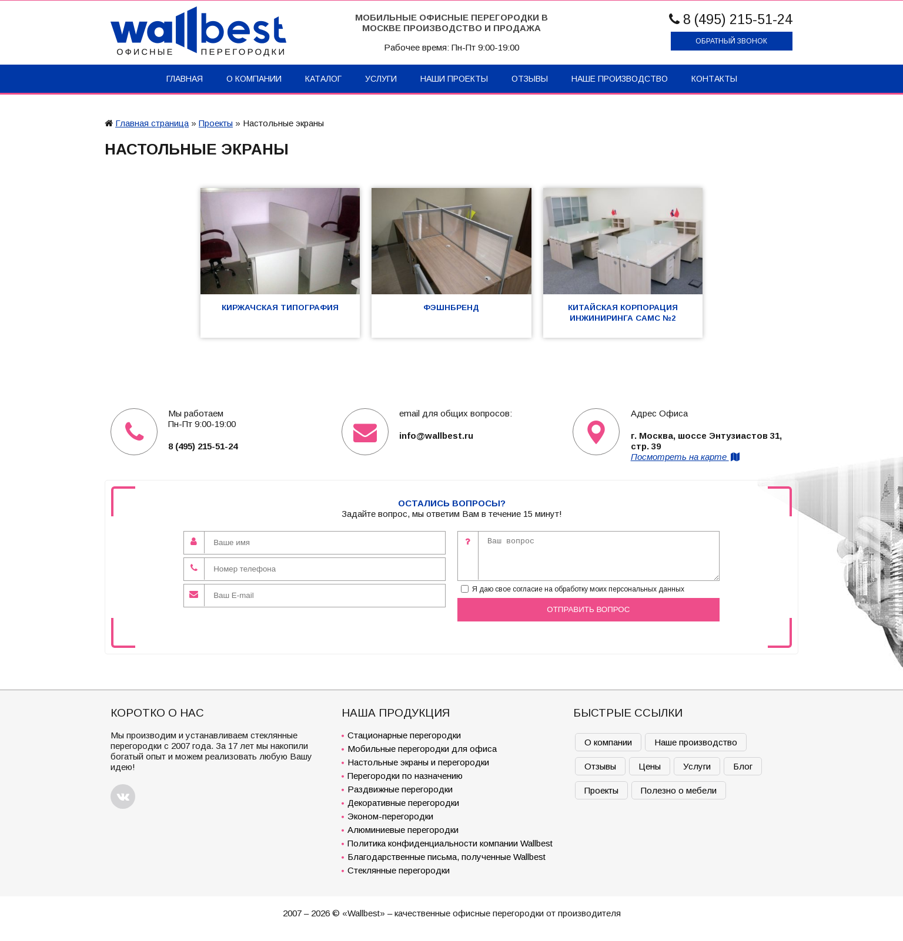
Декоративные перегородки (403, 803)
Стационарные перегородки (404, 735)
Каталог (323, 78)
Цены (649, 766)
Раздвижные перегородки (400, 789)
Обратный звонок (731, 41)
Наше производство (619, 78)
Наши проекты (454, 78)
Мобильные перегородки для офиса (422, 749)
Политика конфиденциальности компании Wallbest (450, 843)
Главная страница (152, 123)
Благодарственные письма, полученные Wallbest (446, 857)
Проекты (216, 123)
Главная (184, 78)
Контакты (714, 78)
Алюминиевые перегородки (403, 830)
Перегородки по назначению (405, 776)
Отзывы (529, 78)
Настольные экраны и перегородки (418, 762)
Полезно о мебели (679, 790)
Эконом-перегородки (390, 816)
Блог (742, 766)
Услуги (381, 78)
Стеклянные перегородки (398, 870)
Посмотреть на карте (686, 457)
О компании (254, 78)
